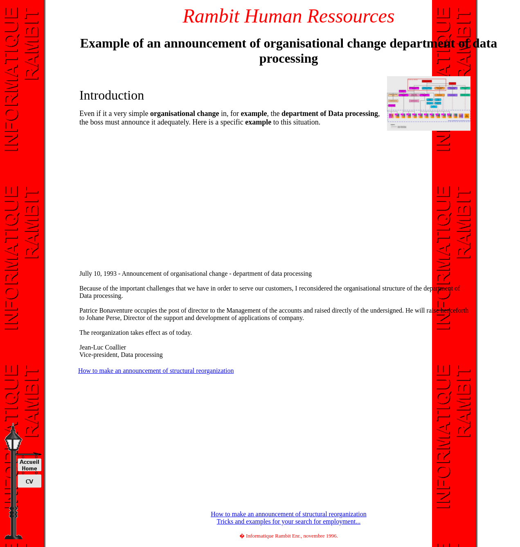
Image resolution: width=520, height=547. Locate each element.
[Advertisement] (147, 189)
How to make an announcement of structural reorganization (156, 370)
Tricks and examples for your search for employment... (288, 521)
